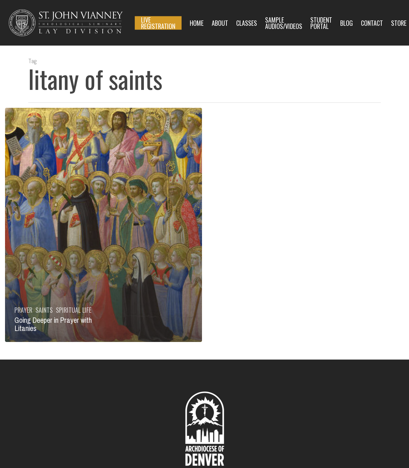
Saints (44, 310)
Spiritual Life (73, 310)
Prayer (23, 310)
